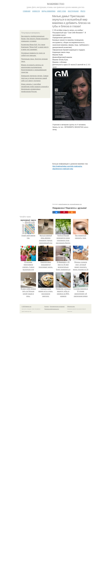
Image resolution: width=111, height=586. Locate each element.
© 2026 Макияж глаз (26, 433)
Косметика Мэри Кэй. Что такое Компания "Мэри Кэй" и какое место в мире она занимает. (35, 47)
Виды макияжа (48, 11)
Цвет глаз (61, 11)
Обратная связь (71, 433)
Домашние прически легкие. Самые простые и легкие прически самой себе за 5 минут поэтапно (34, 78)
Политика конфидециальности (51, 436)
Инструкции (73, 11)
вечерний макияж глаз (76, 331)
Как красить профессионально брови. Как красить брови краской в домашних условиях (34, 38)
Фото (82, 11)
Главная (26, 11)
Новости (36, 11)
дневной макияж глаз (63, 331)
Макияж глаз (55, 3)
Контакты (46, 433)
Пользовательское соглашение (57, 433)
